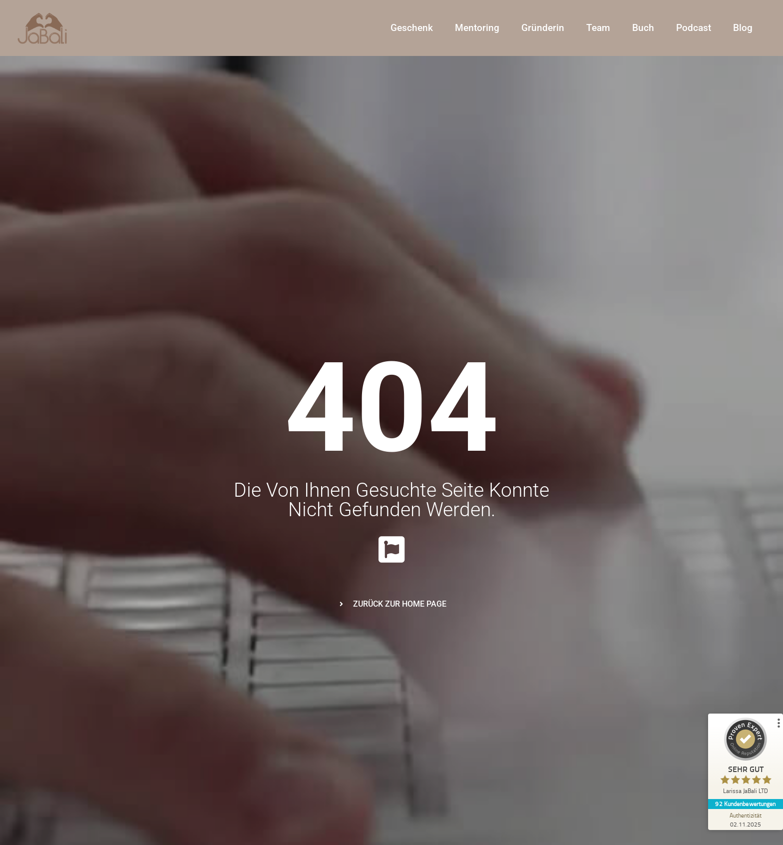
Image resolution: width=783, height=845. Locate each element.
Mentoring (477, 27)
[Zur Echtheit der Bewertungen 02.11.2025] (745, 819)
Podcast (693, 27)
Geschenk (412, 27)
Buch (643, 27)
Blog (743, 27)
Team (598, 27)
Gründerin (542, 27)
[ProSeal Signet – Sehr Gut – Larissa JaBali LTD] (745, 758)
